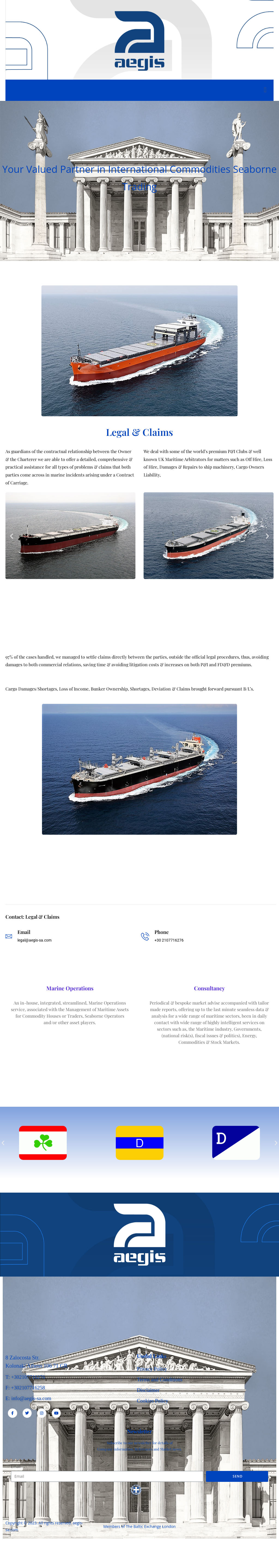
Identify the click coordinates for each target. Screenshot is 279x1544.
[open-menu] (265, 90)
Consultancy (209, 988)
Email (16, 1466)
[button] (11, 535)
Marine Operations (69, 988)
